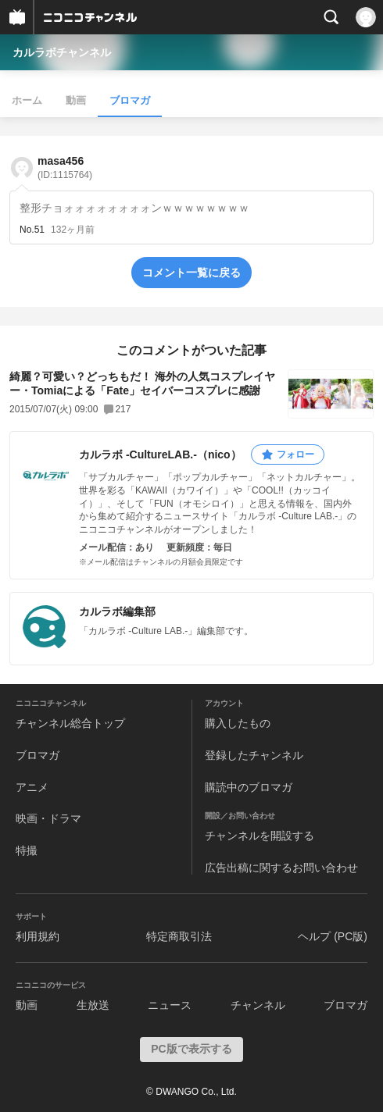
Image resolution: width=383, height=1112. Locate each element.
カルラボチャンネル (62, 52)
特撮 (27, 850)
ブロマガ (129, 100)
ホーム (27, 100)
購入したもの (237, 723)
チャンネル (258, 1005)
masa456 (65, 167)
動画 (76, 100)
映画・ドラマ (48, 818)
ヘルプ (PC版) (332, 936)
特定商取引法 (179, 936)
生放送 (93, 1005)
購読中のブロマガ (248, 787)
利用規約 (37, 936)
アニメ (32, 787)
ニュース (170, 1005)
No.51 (32, 229)
